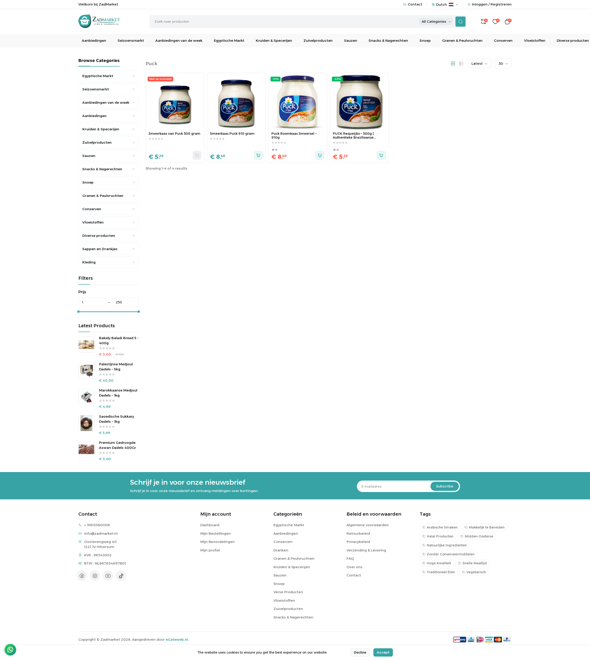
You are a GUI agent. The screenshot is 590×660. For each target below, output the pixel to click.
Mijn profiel (210, 550)
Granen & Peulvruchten (462, 40)
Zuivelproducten (318, 40)
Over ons (354, 567)
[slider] (78, 311)
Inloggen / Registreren (489, 4)
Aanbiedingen (94, 40)
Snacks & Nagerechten (388, 40)
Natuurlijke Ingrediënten (444, 545)
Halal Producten (437, 536)
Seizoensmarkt (131, 40)
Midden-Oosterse (476, 536)
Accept (383, 653)
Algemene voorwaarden (368, 525)
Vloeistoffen (534, 40)
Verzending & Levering (366, 550)
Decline (360, 653)
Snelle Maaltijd (472, 563)
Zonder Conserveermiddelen (448, 554)
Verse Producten (288, 592)
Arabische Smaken (440, 527)
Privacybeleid (358, 542)
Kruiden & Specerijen (274, 40)
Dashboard (209, 525)
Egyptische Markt (229, 40)
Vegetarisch (474, 572)
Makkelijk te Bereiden (484, 527)
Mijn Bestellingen (215, 533)
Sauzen (350, 40)
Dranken (280, 550)
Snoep (425, 40)
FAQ (350, 558)
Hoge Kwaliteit (436, 563)
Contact (412, 4)
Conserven (503, 40)
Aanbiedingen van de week (178, 40)
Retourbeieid (358, 533)
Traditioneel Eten (438, 572)
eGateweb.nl (177, 639)
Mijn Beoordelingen (217, 542)
